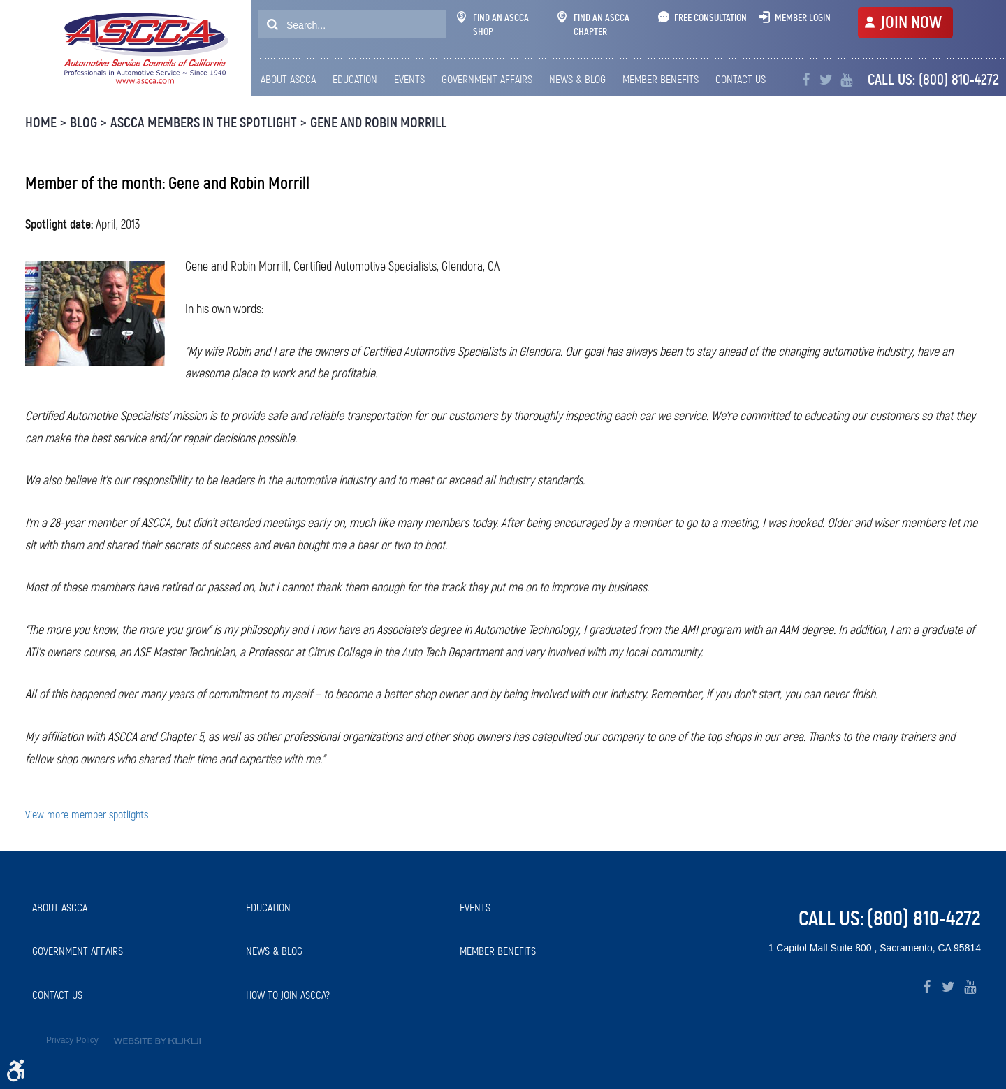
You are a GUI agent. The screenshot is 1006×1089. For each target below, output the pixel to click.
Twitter (826, 80)
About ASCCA (288, 79)
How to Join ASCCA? (288, 995)
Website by (157, 1041)
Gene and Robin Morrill (378, 122)
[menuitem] (291, 79)
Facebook (806, 80)
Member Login (803, 17)
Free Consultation (710, 17)
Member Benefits (660, 79)
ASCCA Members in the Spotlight (203, 122)
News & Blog (577, 79)
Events (409, 79)
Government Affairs (487, 79)
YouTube (846, 80)
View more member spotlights (86, 814)
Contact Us (740, 79)
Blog (83, 122)
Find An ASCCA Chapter (593, 24)
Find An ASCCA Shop (493, 24)
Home (41, 122)
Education (355, 79)
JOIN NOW (911, 22)
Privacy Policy (72, 1040)
